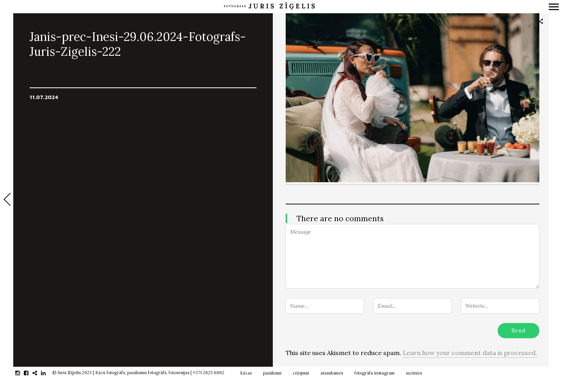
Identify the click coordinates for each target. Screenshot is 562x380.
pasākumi (272, 373)
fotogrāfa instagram (374, 373)
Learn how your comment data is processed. (470, 353)
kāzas (246, 373)
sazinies (414, 373)
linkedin (47, 372)
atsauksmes (331, 373)
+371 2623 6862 (208, 372)
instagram (21, 372)
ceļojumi (301, 373)
